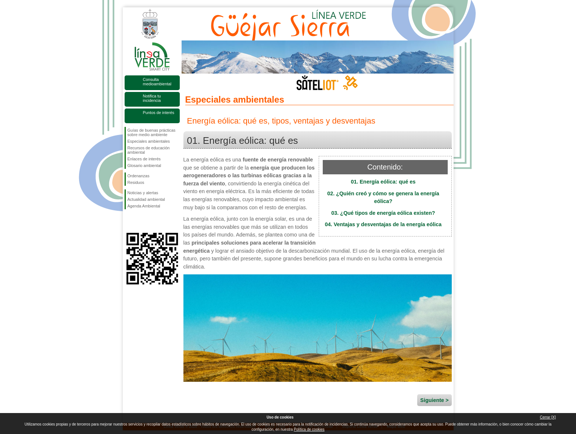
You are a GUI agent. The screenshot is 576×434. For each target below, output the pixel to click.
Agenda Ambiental (144, 206)
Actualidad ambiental (146, 199)
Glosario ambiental (144, 165)
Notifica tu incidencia (152, 98)
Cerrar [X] (548, 417)
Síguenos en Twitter (141, 221)
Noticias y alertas (143, 193)
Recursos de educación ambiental (149, 150)
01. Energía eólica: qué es (383, 182)
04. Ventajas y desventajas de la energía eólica (383, 224)
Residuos (136, 182)
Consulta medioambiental (157, 81)
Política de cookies (309, 429)
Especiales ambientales (149, 141)
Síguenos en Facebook (129, 221)
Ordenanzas (139, 176)
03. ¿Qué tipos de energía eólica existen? (383, 213)
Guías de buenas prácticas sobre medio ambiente (152, 132)
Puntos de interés (159, 112)
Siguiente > (434, 400)
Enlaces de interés (144, 159)
